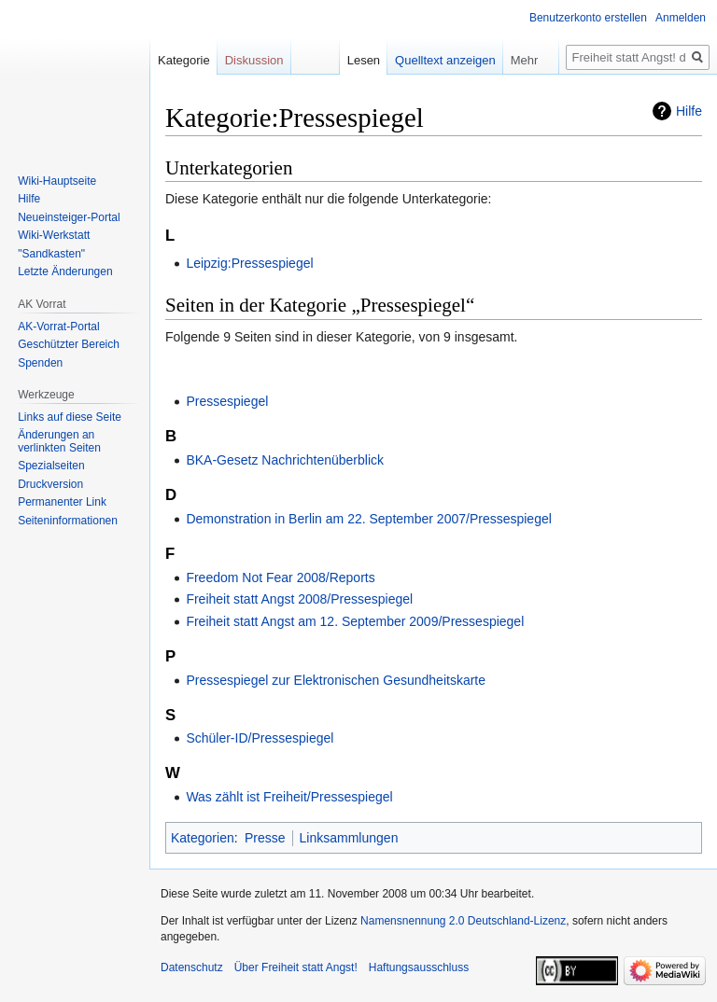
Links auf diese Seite (69, 417)
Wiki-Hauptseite (57, 181)
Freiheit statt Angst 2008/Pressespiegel (299, 598)
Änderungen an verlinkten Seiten (59, 441)
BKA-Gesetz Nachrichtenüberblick (285, 459)
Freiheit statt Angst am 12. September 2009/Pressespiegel (355, 621)
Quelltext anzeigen (445, 60)
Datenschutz (192, 967)
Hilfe (689, 111)
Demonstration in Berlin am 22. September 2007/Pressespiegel (368, 518)
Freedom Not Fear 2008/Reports (280, 577)
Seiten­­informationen (68, 520)
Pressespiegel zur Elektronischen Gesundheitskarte (335, 680)
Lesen (363, 60)
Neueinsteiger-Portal (69, 217)
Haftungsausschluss (419, 967)
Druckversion (50, 484)
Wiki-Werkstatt (54, 235)
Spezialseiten (51, 465)
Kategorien (202, 837)
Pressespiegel (227, 401)
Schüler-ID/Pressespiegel (259, 738)
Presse (265, 837)
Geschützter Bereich (69, 344)
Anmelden (680, 17)
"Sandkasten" (51, 253)
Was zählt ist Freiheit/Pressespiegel (289, 796)
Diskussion (254, 60)
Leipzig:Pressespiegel (249, 263)
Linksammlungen (349, 837)
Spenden (40, 362)
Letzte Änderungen (65, 271)
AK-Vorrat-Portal (58, 326)
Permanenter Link (62, 501)
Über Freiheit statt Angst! (296, 967)
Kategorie (184, 60)
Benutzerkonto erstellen (588, 17)
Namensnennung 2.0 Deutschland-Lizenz (463, 920)
